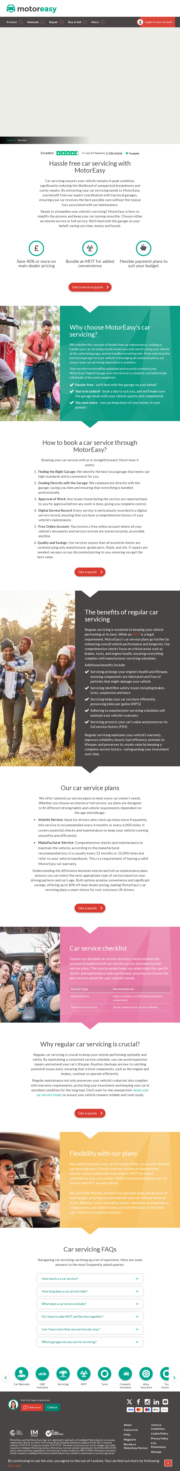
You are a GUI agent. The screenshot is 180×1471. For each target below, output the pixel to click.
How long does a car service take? (65, 1291)
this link (14, 1465)
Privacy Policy (159, 1438)
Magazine (130, 1439)
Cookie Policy (159, 1433)
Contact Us (131, 1429)
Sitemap (156, 1451)
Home (10, 140)
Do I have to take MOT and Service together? (72, 1316)
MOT (136, 634)
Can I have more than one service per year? (71, 1329)
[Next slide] (174, 1378)
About (128, 1424)
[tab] (90, 1278)
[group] (21, 1378)
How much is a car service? (60, 1278)
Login (38, 110)
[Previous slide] (5, 1378)
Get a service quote (90, 287)
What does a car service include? (64, 1304)
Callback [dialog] (52, 1407)
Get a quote (47, 101)
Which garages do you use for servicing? (69, 1342)
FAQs (127, 1434)
